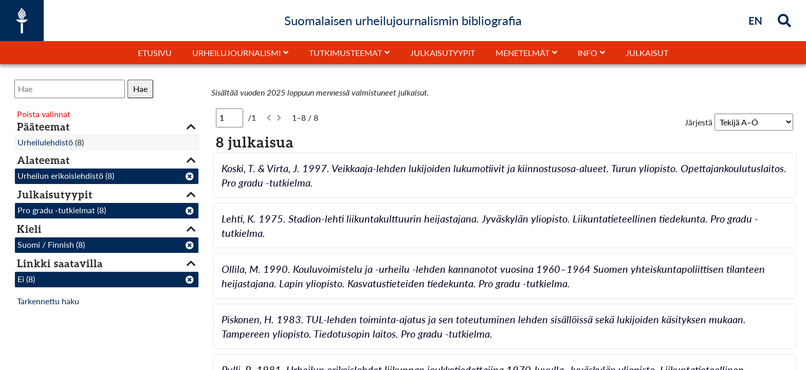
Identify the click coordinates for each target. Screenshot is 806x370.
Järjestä (698, 122)
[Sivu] (229, 117)
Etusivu (155, 53)
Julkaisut (647, 53)
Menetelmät (522, 53)
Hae (140, 89)
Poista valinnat (43, 114)
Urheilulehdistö (45, 142)
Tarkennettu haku (48, 301)
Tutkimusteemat (345, 53)
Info (587, 53)
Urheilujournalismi (236, 53)
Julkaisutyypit (442, 53)
